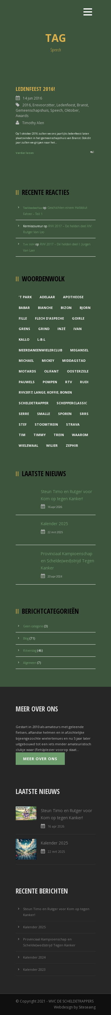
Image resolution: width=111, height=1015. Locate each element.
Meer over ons (40, 758)
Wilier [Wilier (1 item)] (52, 445)
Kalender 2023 (34, 969)
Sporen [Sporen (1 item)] (65, 413)
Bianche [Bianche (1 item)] (45, 307)
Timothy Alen (33, 122)
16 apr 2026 (55, 507)
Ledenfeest (66, 105)
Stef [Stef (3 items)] (23, 424)
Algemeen (29, 663)
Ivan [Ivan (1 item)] (77, 328)
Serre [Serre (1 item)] (24, 413)
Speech (56, 110)
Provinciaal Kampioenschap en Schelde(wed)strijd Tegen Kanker (67, 561)
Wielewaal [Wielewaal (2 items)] (28, 445)
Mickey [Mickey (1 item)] (48, 360)
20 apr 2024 (55, 576)
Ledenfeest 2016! (35, 88)
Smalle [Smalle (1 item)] (43, 413)
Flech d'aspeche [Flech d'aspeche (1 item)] (49, 318)
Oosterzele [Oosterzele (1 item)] (78, 371)
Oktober (72, 110)
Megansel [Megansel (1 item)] (79, 350)
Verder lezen (25, 153)
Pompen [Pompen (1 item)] (50, 382)
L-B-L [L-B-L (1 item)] (41, 339)
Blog (26, 638)
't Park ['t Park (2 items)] (25, 297)
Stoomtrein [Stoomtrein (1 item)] (46, 424)
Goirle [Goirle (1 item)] (78, 318)
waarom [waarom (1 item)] (80, 434)
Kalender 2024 (34, 957)
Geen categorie (33, 626)
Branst (82, 105)
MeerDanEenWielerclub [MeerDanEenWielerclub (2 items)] (40, 350)
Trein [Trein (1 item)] (59, 434)
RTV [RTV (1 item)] (68, 382)
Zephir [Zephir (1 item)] (72, 445)
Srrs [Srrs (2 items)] (84, 413)
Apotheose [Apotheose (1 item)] (73, 297)
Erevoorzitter (44, 105)
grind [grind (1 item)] (43, 328)
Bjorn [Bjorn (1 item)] (85, 307)
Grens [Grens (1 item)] (24, 328)
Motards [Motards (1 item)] (27, 371)
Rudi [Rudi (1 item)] (84, 382)
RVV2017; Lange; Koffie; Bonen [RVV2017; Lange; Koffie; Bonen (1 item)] (45, 392)
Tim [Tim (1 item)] (22, 434)
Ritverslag (29, 650)
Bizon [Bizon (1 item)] (66, 307)
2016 (26, 105)
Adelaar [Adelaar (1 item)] (47, 297)
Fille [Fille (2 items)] (23, 318)
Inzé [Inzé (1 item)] (61, 328)
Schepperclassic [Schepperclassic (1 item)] (72, 403)
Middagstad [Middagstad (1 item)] (74, 360)
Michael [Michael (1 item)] (26, 360)
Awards (22, 115)
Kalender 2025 (54, 523)
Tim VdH (29, 244)
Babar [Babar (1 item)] (24, 307)
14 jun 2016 (32, 98)
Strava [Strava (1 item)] (73, 424)
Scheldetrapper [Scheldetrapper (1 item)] (34, 403)
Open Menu (87, 12)
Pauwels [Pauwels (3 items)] (27, 382)
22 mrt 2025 (55, 532)
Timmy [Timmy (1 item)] (39, 434)
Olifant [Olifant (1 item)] (51, 371)
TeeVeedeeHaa (32, 208)
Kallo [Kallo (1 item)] (24, 339)
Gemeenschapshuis (32, 110)
